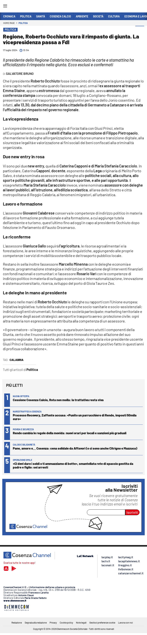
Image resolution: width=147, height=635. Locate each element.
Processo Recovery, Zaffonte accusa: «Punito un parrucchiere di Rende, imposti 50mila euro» (74, 417)
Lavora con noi (125, 622)
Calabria (17, 360)
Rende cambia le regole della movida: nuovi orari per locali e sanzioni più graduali (69, 433)
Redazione (16, 622)
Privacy (53, 622)
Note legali (81, 622)
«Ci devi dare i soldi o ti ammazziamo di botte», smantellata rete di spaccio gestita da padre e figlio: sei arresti (73, 465)
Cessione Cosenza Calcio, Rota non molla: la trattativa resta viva (58, 400)
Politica (23, 23)
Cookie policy (66, 622)
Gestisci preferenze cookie (102, 622)
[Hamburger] (5, 6)
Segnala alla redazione (36, 622)
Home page (9, 23)
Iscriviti (132, 512)
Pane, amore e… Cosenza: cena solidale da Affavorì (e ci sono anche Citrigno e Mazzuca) (75, 448)
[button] (139, 30)
